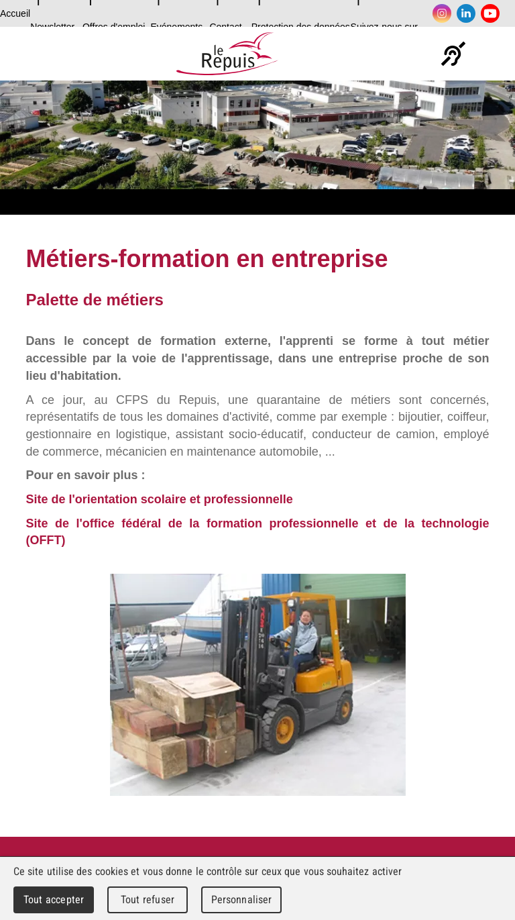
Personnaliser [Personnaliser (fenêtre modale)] (241, 899)
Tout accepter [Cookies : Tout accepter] (53, 899)
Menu (492, 54)
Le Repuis (227, 53)
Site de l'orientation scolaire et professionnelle (158, 499)
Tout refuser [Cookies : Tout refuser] (147, 899)
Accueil (15, 13)
